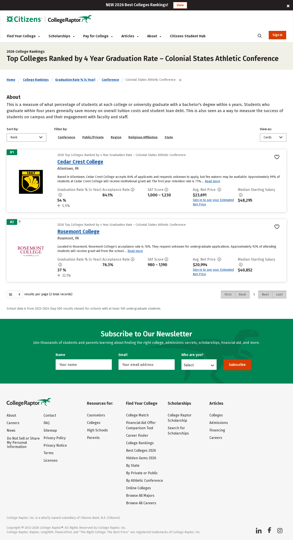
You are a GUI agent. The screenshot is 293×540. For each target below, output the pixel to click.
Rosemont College (78, 231)
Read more (212, 181)
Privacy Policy (54, 438)
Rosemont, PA (68, 238)
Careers (13, 423)
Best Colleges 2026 (141, 450)
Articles (129, 36)
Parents (93, 438)
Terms (48, 453)
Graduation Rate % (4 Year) (75, 80)
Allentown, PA (68, 168)
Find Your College (23, 36)
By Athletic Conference (144, 480)
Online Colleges (138, 488)
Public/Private (93, 137)
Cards (268, 137)
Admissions (218, 423)
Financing (217, 430)
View (180, 5)
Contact (49, 415)
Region (116, 137)
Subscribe (237, 365)
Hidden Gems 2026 (141, 458)
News (11, 430)
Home (11, 80)
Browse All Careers (141, 503)
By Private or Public (142, 473)
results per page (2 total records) (39, 294)
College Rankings (36, 80)
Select (189, 365)
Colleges (93, 423)
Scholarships (61, 36)
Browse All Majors (140, 495)
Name (60, 355)
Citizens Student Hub (188, 36)
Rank (13, 137)
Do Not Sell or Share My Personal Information (23, 442)
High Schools (97, 430)
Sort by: (12, 129)
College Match (137, 415)
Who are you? (192, 355)
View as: (266, 129)
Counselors (96, 415)
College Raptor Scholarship (180, 418)
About (154, 36)
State (169, 137)
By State (132, 465)
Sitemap (50, 430)
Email (123, 355)
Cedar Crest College (80, 162)
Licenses (50, 460)
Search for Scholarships (178, 430)
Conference (110, 80)
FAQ (46, 423)
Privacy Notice (55, 445)
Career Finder (137, 435)
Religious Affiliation (143, 137)
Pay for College (98, 36)
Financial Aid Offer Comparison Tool (141, 425)
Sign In (277, 35)
